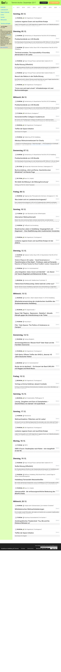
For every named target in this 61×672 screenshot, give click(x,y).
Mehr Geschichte (4, 47)
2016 (34, 7)
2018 (44, 7)
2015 (28, 7)
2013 (18, 7)
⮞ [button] (59, 7)
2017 (39, 7)
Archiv (2, 14)
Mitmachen (4, 19)
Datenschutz (30, 649)
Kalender (3, 7)
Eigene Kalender (5, 12)
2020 (55, 7)
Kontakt (23, 649)
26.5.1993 (9, 35)
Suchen (3, 17)
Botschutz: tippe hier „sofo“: (43, 649)
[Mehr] (57, 21)
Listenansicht (4, 9)
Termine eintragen (5, 23)
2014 (23, 7)
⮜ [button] (13, 7)
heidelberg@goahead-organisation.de (41, 166)
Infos (56, 646)
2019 (50, 7)
